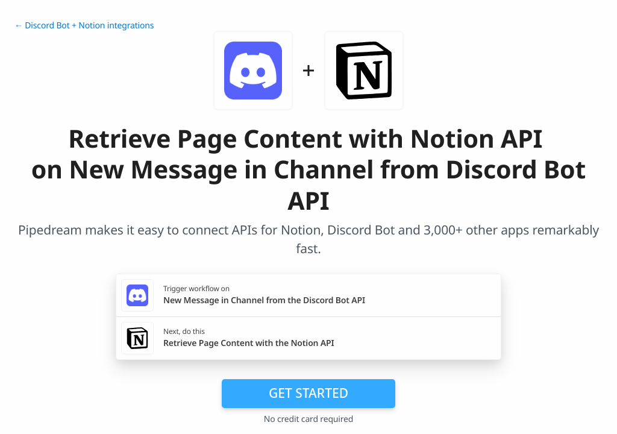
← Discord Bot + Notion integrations (84, 25)
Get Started (308, 393)
